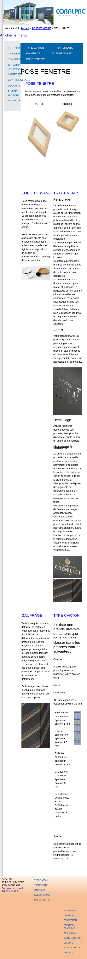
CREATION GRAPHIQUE (12, 67)
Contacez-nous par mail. (12, 888)
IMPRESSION (12, 74)
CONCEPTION (12, 59)
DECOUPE (12, 85)
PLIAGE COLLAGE (12, 93)
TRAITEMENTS (64, 47)
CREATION (12, 53)
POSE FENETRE (41, 28)
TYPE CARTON (35, 47)
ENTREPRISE (12, 48)
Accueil (25, 28)
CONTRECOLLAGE (12, 79)
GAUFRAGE (33, 53)
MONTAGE (12, 100)
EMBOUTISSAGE (62, 53)
